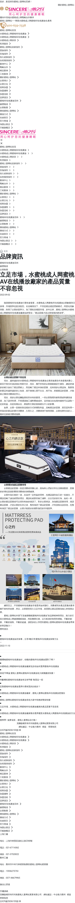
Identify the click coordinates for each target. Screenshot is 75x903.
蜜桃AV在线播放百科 (9, 263)
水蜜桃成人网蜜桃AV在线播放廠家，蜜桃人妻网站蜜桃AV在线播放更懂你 (32, 693)
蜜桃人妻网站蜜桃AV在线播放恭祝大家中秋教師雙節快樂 (25, 700)
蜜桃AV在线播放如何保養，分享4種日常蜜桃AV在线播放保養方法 (29, 639)
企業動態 (4, 269)
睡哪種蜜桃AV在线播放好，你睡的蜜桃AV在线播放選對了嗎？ (27, 659)
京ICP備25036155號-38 (10, 730)
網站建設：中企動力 (28, 727)
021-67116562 (12, 847)
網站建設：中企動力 (53, 894)
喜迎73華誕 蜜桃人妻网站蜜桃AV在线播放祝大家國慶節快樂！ (27, 673)
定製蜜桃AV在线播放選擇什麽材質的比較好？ (20, 686)
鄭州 (39, 727)
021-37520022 (12, 854)
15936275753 (12, 871)
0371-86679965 (13, 878)
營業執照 (52, 727)
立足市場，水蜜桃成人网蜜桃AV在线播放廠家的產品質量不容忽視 (29, 706)
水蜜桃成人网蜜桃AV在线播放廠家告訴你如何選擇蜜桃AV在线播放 (29, 666)
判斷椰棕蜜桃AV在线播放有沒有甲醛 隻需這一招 (21, 680)
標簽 (44, 727)
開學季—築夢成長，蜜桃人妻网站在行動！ (19, 720)
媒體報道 (4, 266)
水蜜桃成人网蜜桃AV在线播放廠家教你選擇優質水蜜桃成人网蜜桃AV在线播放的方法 (37, 713)
